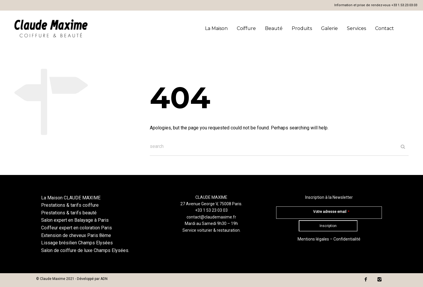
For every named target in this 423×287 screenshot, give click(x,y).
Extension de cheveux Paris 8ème (76, 235)
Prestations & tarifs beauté (69, 213)
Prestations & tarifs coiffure (70, 205)
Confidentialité (346, 239)
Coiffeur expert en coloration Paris (76, 228)
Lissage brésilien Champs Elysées (77, 243)
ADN (104, 279)
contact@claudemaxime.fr (211, 217)
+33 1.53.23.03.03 (404, 5)
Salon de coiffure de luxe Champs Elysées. (85, 250)
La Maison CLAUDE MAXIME (70, 198)
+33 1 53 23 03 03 (211, 210)
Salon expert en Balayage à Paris (75, 220)
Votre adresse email (331, 212)
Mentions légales (313, 239)
